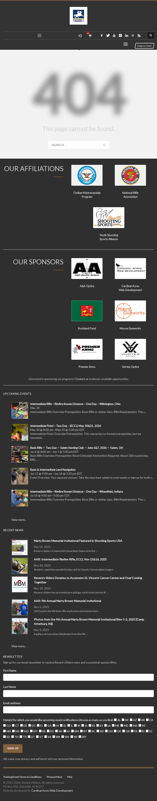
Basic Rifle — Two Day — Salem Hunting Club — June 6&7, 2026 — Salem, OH (76, 447)
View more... (18, 519)
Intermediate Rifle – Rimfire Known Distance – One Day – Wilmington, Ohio (75, 404)
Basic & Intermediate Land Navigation (52, 469)
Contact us (81, 379)
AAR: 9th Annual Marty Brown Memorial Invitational (67, 601)
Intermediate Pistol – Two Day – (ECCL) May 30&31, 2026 (65, 426)
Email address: (12, 703)
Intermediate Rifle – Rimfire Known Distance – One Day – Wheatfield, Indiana (76, 491)
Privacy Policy (54, 776)
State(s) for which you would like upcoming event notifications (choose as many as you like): (58, 720)
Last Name (9, 687)
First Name (9, 670)
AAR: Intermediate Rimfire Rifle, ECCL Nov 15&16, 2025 (70, 559)
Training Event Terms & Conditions (22, 776)
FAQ (69, 776)
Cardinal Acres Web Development (52, 790)
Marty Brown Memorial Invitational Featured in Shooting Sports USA (78, 540)
